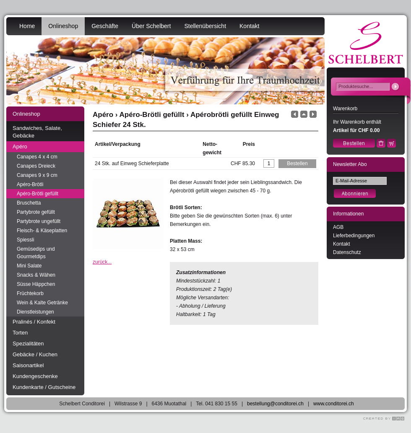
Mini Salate (29, 266)
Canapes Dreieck (36, 166)
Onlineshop (63, 26)
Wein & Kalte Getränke (42, 303)
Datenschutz (347, 252)
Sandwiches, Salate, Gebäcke (37, 132)
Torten (20, 332)
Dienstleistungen (35, 312)
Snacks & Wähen (36, 275)
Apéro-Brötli (30, 184)
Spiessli (25, 240)
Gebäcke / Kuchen (35, 354)
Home (27, 26)
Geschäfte (104, 26)
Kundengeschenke (35, 376)
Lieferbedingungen (354, 236)
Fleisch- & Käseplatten (42, 230)
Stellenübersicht (205, 26)
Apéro (20, 146)
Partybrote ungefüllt (38, 221)
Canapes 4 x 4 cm (37, 157)
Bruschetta (29, 203)
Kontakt (249, 26)
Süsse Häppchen (36, 284)
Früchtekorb (30, 293)
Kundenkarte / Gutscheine (44, 387)
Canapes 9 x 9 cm (37, 175)
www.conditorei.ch (333, 404)
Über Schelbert (151, 26)
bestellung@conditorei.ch (275, 404)
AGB (338, 227)
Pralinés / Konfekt (34, 322)
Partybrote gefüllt (36, 212)
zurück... (102, 262)
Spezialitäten (28, 343)
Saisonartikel (28, 365)
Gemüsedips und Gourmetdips (36, 252)
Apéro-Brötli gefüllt (37, 194)
